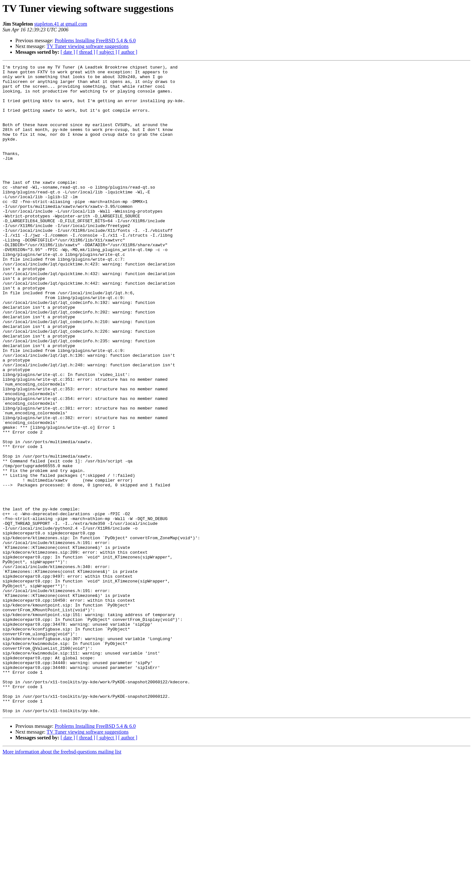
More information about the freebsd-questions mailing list (62, 881)
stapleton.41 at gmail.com (60, 24)
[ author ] (127, 52)
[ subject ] (106, 52)
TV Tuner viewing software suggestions (87, 46)
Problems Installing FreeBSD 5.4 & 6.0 (95, 40)
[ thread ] (85, 52)
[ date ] (68, 52)
